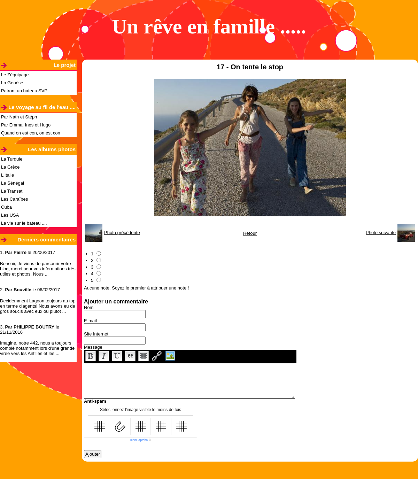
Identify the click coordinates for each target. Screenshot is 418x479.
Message (93, 347)
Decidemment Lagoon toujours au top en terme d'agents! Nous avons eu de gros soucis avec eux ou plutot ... (38, 306)
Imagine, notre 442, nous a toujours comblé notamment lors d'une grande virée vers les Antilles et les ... (37, 348)
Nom (88, 307)
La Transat (11, 191)
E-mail (90, 320)
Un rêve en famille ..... (209, 26)
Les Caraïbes (14, 199)
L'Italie (7, 175)
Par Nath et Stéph (19, 116)
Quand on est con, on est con (30, 133)
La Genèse (12, 82)
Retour (250, 233)
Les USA (10, 215)
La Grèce (10, 167)
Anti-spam (95, 401)
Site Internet (96, 334)
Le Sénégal (12, 183)
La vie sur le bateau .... (24, 223)
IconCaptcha (139, 440)
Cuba (6, 207)
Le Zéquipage (15, 74)
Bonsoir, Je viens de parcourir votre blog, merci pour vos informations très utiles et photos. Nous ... (38, 269)
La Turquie (11, 159)
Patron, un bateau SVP (24, 90)
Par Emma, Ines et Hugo (26, 125)
